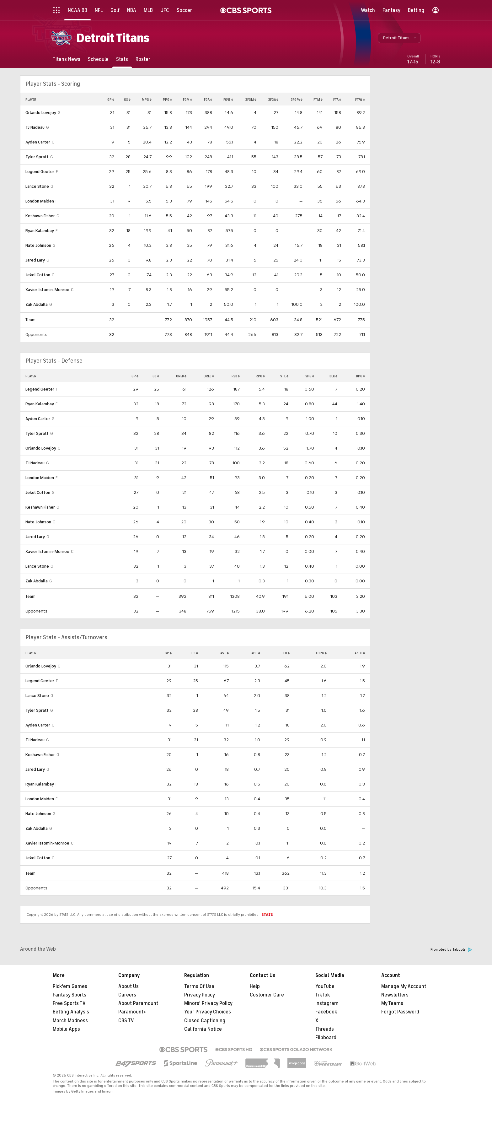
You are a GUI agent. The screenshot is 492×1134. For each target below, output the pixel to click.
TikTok (322, 995)
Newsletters (395, 995)
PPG (167, 99)
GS (127, 99)
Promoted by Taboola (451, 950)
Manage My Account (403, 986)
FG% (228, 99)
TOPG (321, 653)
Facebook (326, 1012)
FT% (360, 99)
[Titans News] (66, 59)
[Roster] (143, 59)
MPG (147, 99)
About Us (128, 986)
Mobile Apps (66, 1029)
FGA (208, 99)
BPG (360, 376)
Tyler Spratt (37, 156)
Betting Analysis (71, 1012)
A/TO (360, 653)
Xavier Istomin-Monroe (47, 289)
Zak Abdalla (36, 304)
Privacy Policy (199, 995)
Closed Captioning (204, 1021)
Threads (324, 1029)
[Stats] (122, 59)
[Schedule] (98, 59)
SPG (309, 376)
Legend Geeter (39, 171)
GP (110, 99)
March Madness (70, 1021)
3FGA (273, 99)
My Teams (392, 1003)
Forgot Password (400, 1012)
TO (286, 653)
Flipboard (325, 1037)
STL (284, 376)
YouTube (324, 986)
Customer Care (267, 995)
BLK (333, 376)
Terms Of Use (199, 986)
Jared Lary (35, 260)
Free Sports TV (69, 1003)
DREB (209, 376)
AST (224, 653)
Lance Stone (37, 186)
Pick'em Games (70, 986)
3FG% (296, 99)
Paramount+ (132, 1012)
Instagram (327, 1003)
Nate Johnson (38, 245)
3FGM (250, 99)
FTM (318, 99)
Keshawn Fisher (40, 216)
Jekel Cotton (37, 275)
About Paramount (138, 1003)
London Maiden (39, 201)
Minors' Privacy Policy (208, 1003)
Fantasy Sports (69, 995)
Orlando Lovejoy (40, 112)
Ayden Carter (37, 142)
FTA (337, 99)
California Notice (203, 1029)
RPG (260, 376)
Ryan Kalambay (39, 230)
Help (255, 986)
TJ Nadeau (35, 127)
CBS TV (126, 1021)
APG (255, 653)
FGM (187, 99)
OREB (181, 376)
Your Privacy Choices (207, 1012)
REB (236, 376)
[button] (399, 38)
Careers (127, 995)
